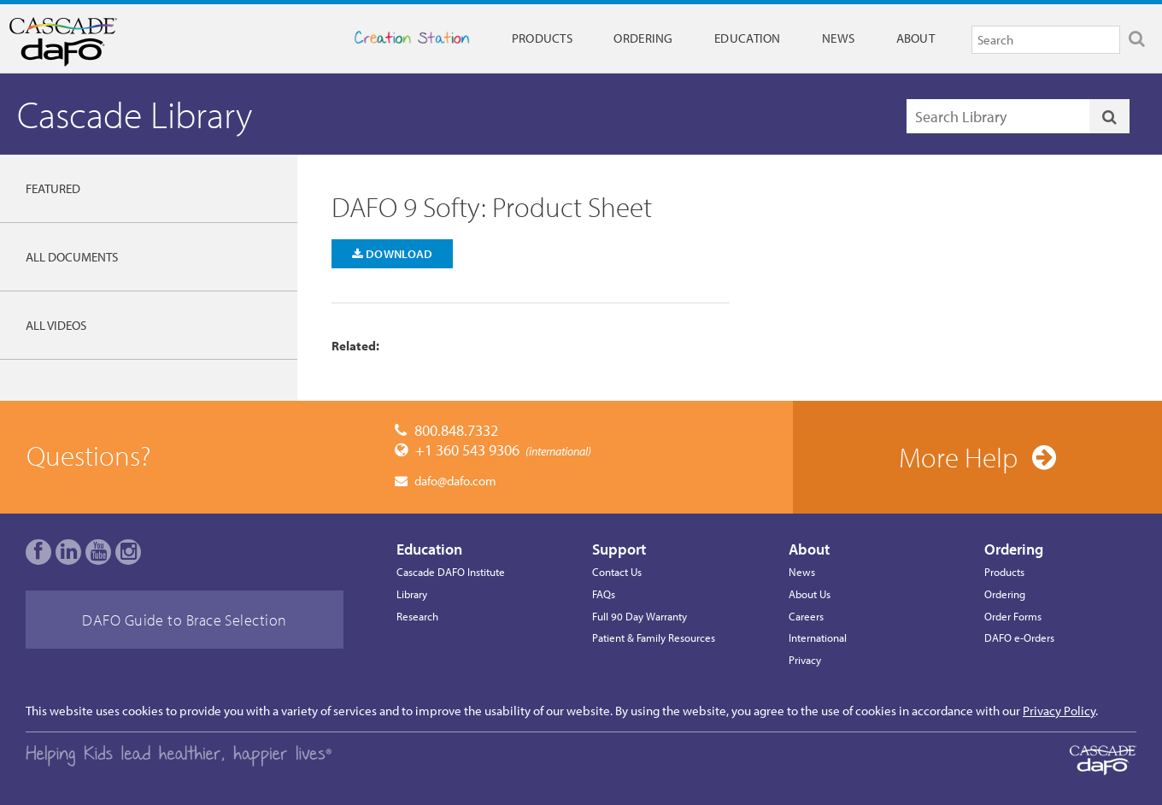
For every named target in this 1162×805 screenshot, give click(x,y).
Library (411, 594)
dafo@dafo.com (455, 481)
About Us (809, 594)
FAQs (603, 594)
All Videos (56, 325)
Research (417, 616)
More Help (958, 457)
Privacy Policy (1059, 710)
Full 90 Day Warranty (639, 616)
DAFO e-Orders (1019, 637)
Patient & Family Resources (653, 637)
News (838, 38)
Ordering (642, 38)
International (818, 637)
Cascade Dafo (90, 42)
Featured (53, 188)
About (916, 38)
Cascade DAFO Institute (450, 572)
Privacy (805, 660)
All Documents (72, 257)
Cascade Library (134, 114)
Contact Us (617, 572)
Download (392, 253)
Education (747, 38)
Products (542, 38)
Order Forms (1013, 616)
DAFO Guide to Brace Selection (184, 620)
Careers (806, 616)
